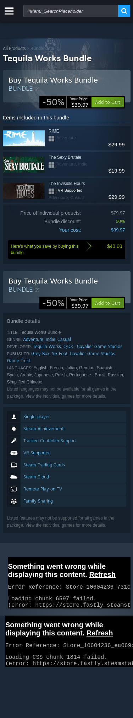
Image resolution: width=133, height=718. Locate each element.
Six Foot (59, 353)
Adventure (33, 339)
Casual (64, 339)
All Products (14, 48)
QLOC (68, 346)
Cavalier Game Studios (99, 346)
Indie (50, 339)
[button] (107, 303)
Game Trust (18, 360)
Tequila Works (47, 346)
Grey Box (40, 353)
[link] (65, 102)
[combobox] (70, 11)
